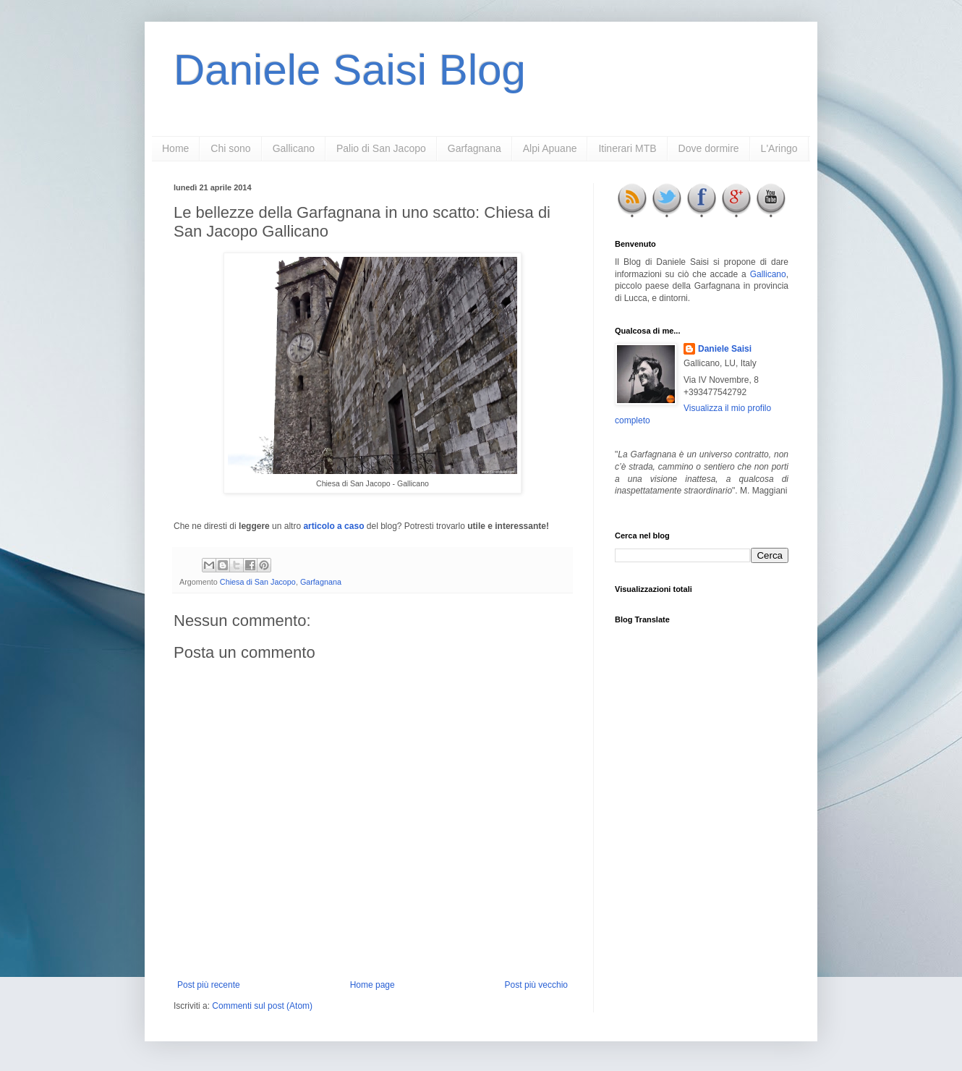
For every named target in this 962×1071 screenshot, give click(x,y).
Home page (372, 985)
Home (175, 148)
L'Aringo (779, 148)
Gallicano (294, 148)
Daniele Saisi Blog (350, 70)
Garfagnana (474, 148)
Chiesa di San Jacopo (258, 581)
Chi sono (230, 148)
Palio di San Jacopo (381, 148)
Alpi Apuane (550, 148)
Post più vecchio (536, 985)
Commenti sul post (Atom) (262, 1006)
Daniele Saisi (725, 349)
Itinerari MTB (627, 148)
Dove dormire (708, 148)
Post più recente (208, 985)
